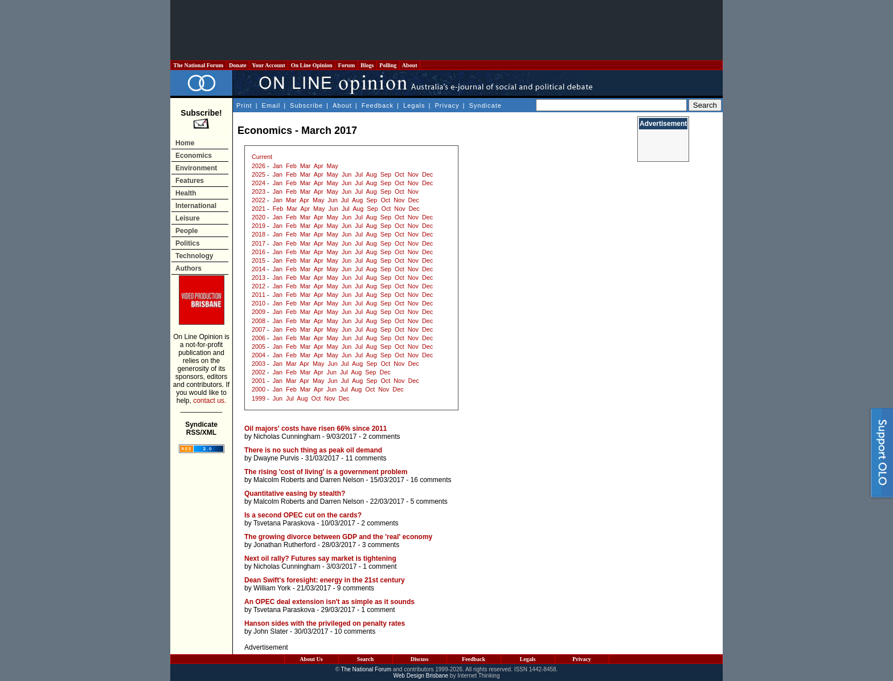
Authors (188, 268)
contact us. (209, 401)
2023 (258, 191)
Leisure (187, 218)
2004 (258, 355)
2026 (258, 165)
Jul (359, 174)
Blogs (367, 65)
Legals (414, 105)
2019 (258, 225)
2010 (258, 303)
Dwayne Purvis (276, 458)
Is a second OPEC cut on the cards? (303, 515)
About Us (311, 659)
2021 (258, 208)
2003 (258, 363)
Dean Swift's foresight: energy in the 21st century (324, 580)
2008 (258, 320)
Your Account (268, 65)
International (195, 206)
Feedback (378, 105)
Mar (305, 165)
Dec (427, 174)
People (186, 231)
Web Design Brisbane (421, 675)
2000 (258, 389)
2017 (258, 243)
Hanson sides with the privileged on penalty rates (324, 623)
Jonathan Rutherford (284, 545)
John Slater (270, 631)
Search (365, 659)
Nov (413, 174)
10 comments (354, 631)
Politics (187, 243)
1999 (258, 398)
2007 (258, 329)
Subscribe (306, 105)
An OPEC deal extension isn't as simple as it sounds (329, 602)
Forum (346, 65)
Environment (196, 168)
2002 (258, 372)
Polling (388, 65)
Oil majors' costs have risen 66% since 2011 (315, 429)
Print (244, 105)
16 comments (431, 480)
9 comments (355, 588)
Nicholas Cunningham (286, 437)
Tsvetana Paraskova (284, 523)
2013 (258, 277)
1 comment (379, 566)
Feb (291, 165)
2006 (258, 338)
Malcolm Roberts (279, 480)
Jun (346, 174)
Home (184, 143)
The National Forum (198, 65)
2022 (258, 200)
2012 (258, 286)
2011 (258, 294)
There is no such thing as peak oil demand (313, 450)
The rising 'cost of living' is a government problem (325, 472)
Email (271, 105)
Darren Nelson (342, 480)
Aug (371, 174)
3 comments (380, 545)
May (332, 165)
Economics (193, 156)
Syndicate (485, 105)
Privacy (447, 105)
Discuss (420, 659)
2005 (258, 346)
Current (262, 156)
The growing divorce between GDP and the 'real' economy (338, 537)
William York (271, 588)
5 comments (429, 501)
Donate (238, 65)
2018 (258, 234)
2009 (258, 311)
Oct (399, 174)
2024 (258, 183)
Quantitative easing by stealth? (294, 494)
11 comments (365, 458)
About (410, 65)
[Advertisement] (446, 30)
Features (189, 181)
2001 (258, 380)
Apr (318, 165)
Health (185, 193)
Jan (277, 165)
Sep (385, 174)
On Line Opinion (311, 65)
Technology (194, 256)
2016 (258, 251)
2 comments (381, 437)
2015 (258, 260)
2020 (258, 217)
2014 (258, 269)
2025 (258, 174)
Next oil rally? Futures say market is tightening (320, 558)
